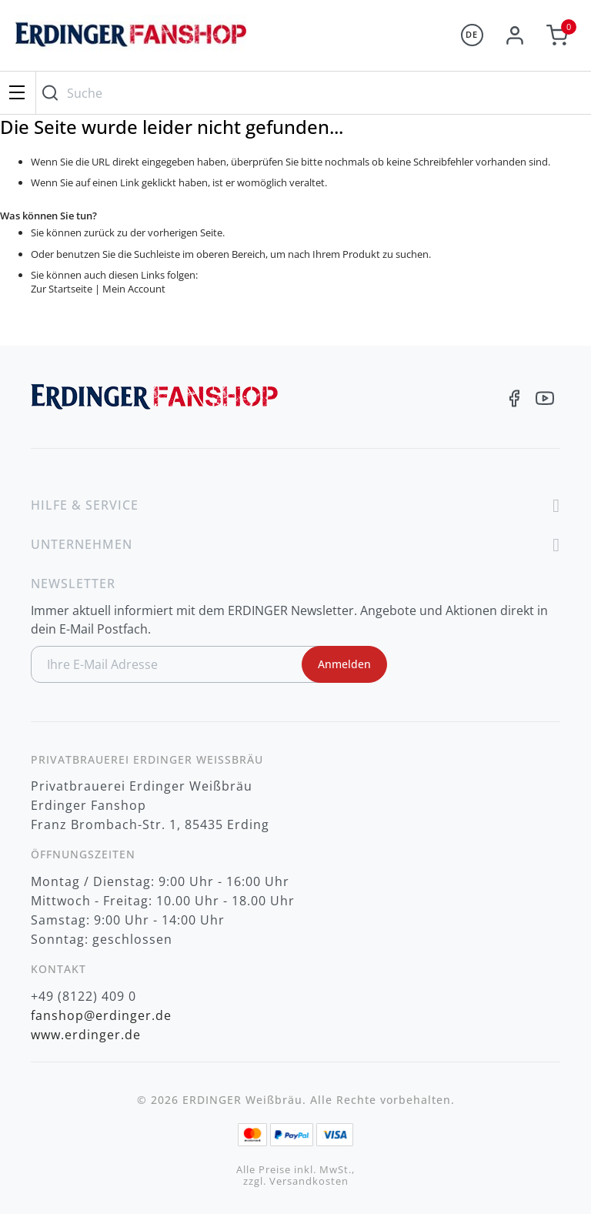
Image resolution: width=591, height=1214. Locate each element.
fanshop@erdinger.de (101, 1015)
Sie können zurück (73, 232)
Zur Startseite (61, 289)
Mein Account (133, 289)
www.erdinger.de (86, 1034)
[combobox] (309, 93)
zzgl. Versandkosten (296, 1181)
